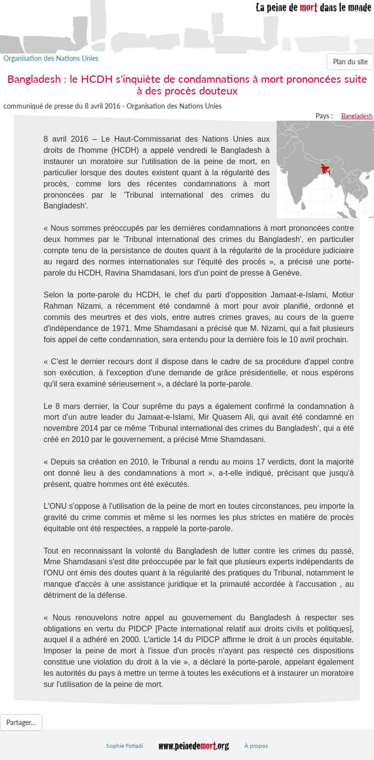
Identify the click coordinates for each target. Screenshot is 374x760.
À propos (256, 745)
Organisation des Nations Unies (50, 58)
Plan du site (350, 61)
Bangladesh (357, 116)
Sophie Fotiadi (124, 745)
